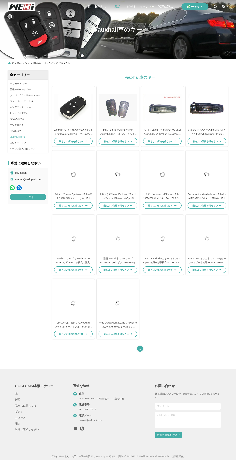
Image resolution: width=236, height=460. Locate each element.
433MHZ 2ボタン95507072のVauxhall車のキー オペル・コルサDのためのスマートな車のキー (118, 134)
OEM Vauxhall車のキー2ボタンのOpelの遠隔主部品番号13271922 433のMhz (162, 262)
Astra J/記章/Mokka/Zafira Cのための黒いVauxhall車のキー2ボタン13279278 (118, 326)
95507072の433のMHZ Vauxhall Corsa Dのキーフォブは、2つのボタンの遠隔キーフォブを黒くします (73, 326)
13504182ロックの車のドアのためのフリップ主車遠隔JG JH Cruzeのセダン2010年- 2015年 (207, 262)
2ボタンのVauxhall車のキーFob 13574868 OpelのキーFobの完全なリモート (162, 198)
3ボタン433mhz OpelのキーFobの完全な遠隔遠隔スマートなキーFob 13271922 (73, 198)
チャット (195, 6)
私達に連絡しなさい (166, 6)
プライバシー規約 (60, 456)
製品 (118, 6)
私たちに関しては (102, 6)
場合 (17, 423)
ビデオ (131, 6)
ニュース (20, 417)
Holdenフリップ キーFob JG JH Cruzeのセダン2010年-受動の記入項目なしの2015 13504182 (73, 262)
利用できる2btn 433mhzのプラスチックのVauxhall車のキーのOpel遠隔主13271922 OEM (118, 198)
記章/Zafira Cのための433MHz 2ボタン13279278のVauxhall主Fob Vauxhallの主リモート (207, 134)
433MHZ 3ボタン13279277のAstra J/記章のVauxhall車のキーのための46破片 (73, 134)
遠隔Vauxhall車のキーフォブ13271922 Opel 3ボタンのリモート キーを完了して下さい (118, 262)
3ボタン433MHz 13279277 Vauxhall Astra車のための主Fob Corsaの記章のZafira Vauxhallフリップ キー (162, 134)
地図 (74, 456)
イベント (147, 6)
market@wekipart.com (28, 179)
